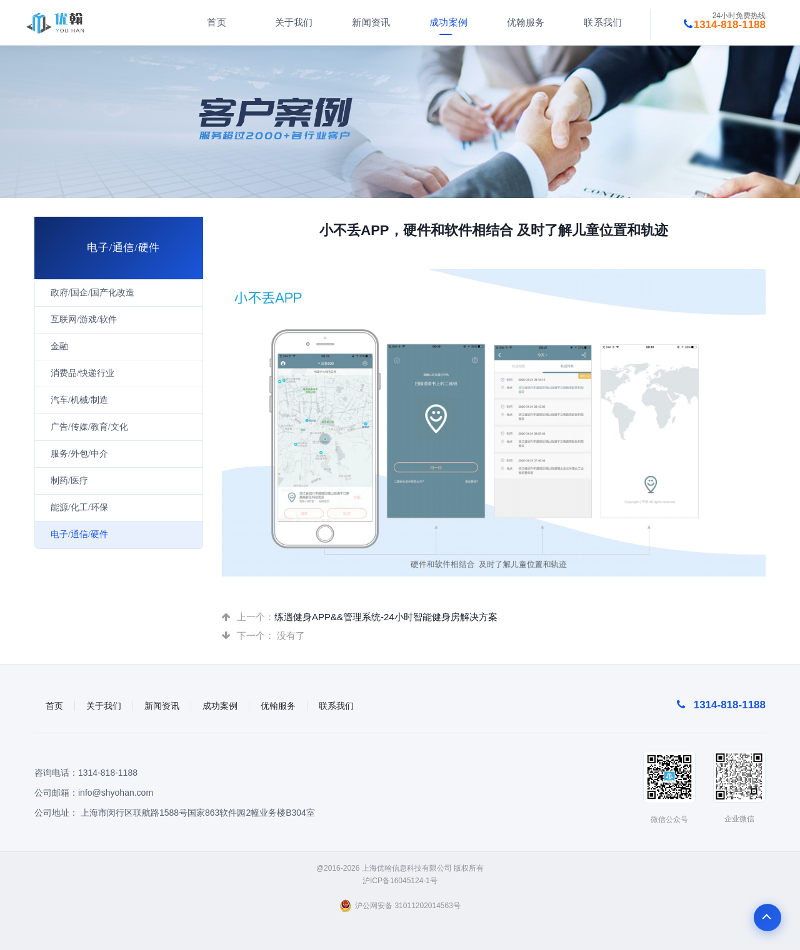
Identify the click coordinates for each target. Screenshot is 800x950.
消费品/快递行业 (82, 373)
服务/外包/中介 (79, 453)
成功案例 (445, 22)
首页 (214, 22)
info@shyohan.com (115, 793)
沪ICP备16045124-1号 (400, 880)
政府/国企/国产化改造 (92, 292)
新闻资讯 (368, 22)
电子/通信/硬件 (79, 534)
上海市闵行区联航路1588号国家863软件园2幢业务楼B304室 (198, 813)
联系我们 (600, 22)
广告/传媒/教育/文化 (89, 427)
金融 (59, 346)
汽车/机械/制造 (79, 400)
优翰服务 (523, 22)
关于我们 (291, 22)
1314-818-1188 (108, 773)
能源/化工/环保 (79, 507)
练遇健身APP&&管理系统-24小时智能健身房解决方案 (386, 616)
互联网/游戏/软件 (84, 319)
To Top (767, 917)
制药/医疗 (69, 480)
